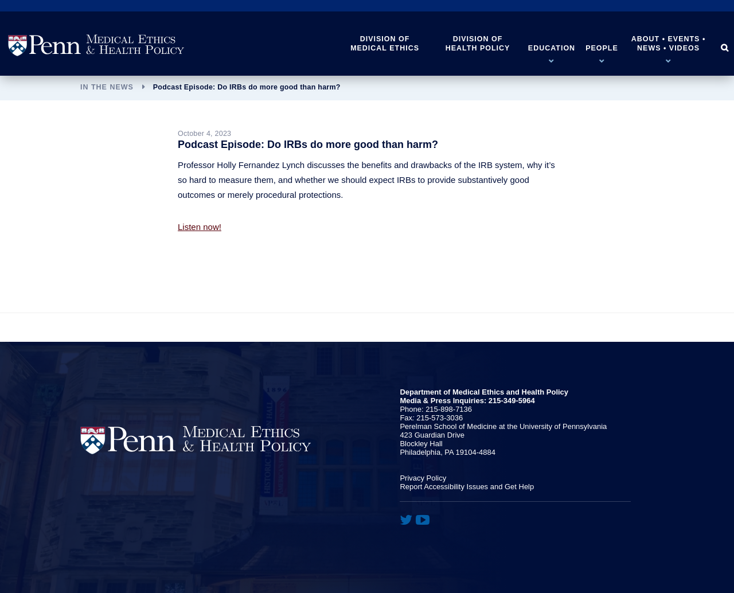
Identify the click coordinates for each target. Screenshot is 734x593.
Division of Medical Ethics (384, 43)
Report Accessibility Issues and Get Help (467, 486)
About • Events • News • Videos (668, 43)
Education (551, 48)
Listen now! (199, 227)
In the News (107, 87)
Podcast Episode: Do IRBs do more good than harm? (247, 87)
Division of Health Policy (478, 43)
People (601, 48)
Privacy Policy (423, 478)
